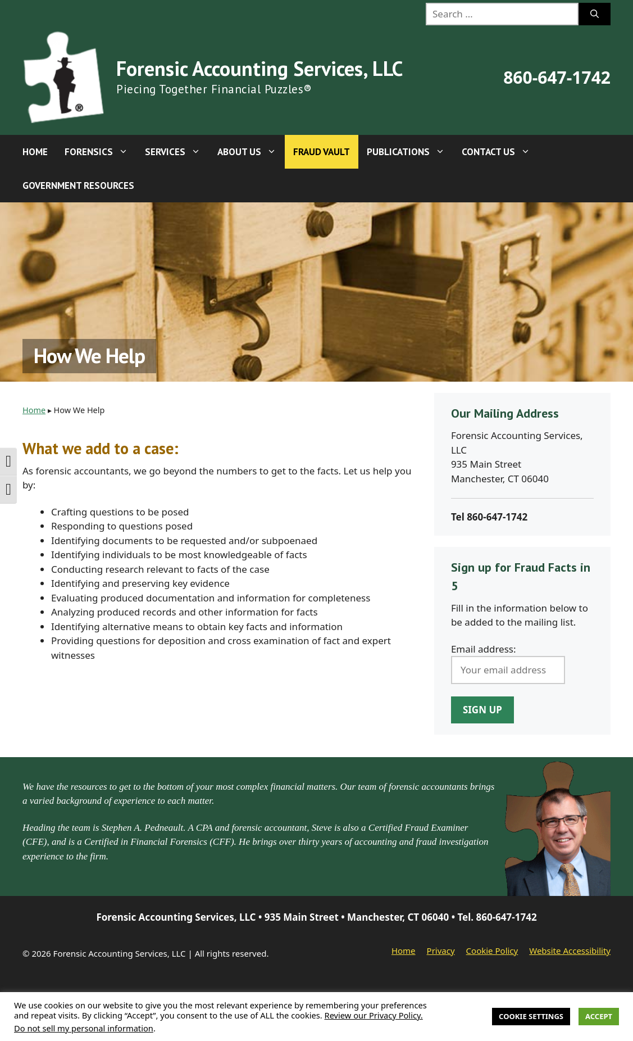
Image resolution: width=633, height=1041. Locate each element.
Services (177, 152)
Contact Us (500, 152)
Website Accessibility (570, 950)
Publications (410, 152)
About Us (251, 152)
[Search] (595, 14)
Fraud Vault (321, 152)
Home (35, 152)
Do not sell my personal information (83, 1028)
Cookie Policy (492, 950)
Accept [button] (598, 1016)
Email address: (483, 648)
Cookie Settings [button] (531, 1016)
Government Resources (78, 185)
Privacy (441, 950)
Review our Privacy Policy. (374, 1015)
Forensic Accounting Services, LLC (259, 68)
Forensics (100, 152)
